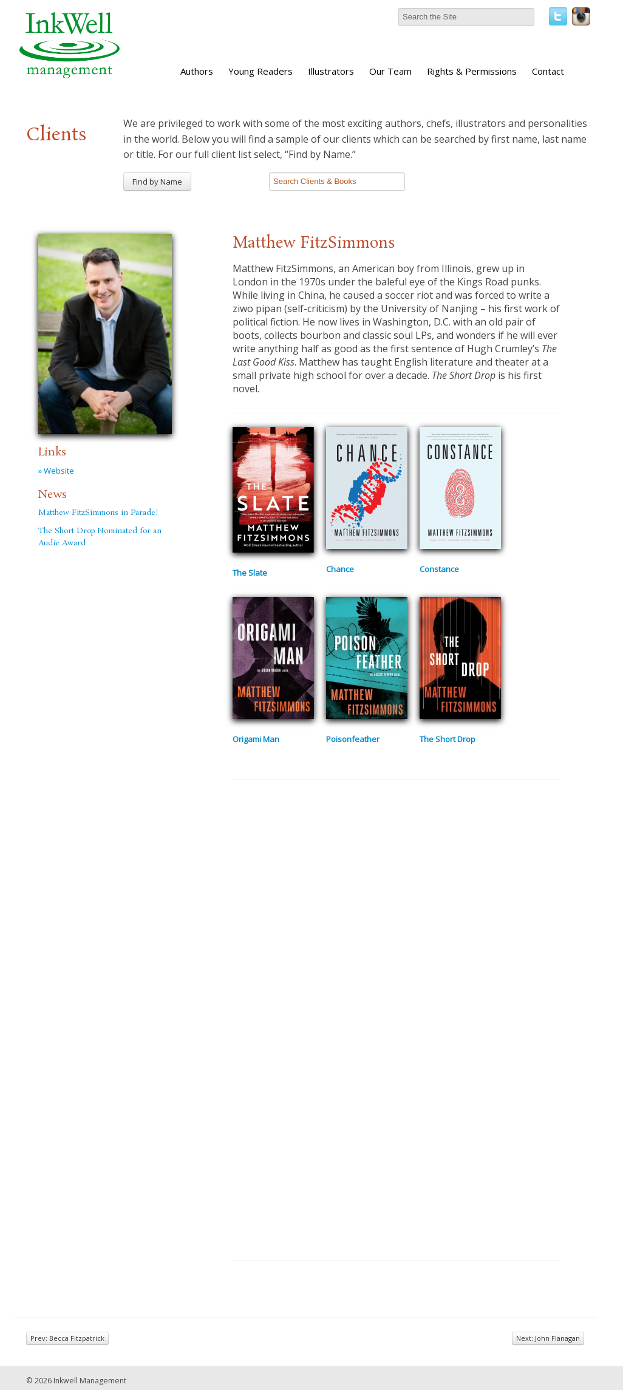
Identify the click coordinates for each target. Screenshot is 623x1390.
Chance (340, 569)
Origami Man (256, 739)
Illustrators (331, 71)
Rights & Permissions (472, 71)
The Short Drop (447, 739)
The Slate (250, 572)
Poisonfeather (353, 739)
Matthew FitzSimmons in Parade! (98, 513)
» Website (56, 470)
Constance (439, 569)
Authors (196, 71)
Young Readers (260, 71)
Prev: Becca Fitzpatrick (67, 1338)
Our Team (390, 71)
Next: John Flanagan (548, 1338)
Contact (548, 71)
